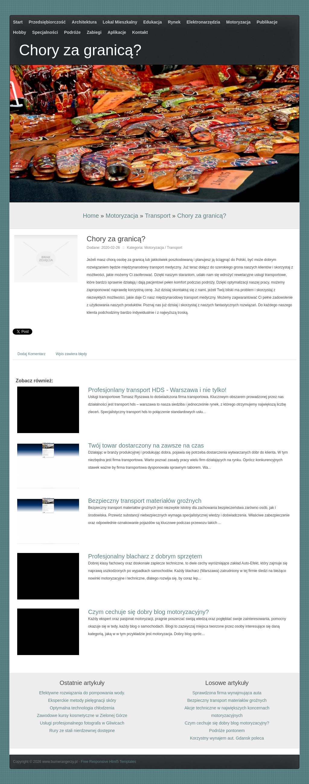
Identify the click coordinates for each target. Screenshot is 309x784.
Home (91, 215)
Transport (157, 215)
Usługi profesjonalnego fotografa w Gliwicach (82, 723)
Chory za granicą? (201, 215)
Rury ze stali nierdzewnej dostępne (82, 730)
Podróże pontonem (227, 730)
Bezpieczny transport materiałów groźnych (145, 500)
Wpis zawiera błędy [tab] (71, 354)
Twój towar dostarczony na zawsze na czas (146, 445)
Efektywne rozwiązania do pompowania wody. (82, 692)
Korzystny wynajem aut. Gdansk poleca (227, 738)
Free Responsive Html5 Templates (108, 762)
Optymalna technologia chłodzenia (82, 707)
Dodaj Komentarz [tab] (32, 354)
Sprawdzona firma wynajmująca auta (227, 692)
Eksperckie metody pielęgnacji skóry (82, 700)
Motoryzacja (122, 215)
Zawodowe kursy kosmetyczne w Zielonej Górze (82, 715)
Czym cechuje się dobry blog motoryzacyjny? (148, 612)
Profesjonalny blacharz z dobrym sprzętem (145, 556)
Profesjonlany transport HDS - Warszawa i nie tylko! (157, 390)
